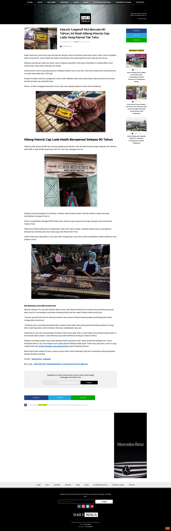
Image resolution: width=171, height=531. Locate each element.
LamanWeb (89, 526)
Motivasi (140, 2)
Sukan (85, 2)
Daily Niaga (85, 18)
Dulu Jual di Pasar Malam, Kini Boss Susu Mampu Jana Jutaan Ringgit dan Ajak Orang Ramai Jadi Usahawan (136, 108)
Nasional (64, 2)
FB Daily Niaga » (142, 18)
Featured (51, 2)
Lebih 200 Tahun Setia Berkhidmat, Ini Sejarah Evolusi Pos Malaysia (60, 364)
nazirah (76, 42)
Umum (75, 2)
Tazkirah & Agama (123, 2)
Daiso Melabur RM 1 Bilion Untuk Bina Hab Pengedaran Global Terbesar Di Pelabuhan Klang (136, 77)
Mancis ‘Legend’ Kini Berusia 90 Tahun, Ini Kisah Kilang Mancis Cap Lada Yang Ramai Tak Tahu (84, 33)
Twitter (59, 397)
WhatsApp (83, 397)
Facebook (36, 397)
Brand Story (85, 42)
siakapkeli (47, 359)
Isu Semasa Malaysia (102, 2)
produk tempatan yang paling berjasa (53, 346)
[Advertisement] (130, 445)
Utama (30, 2)
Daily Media (87, 524)
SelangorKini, (37, 359)
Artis (40, 2)
